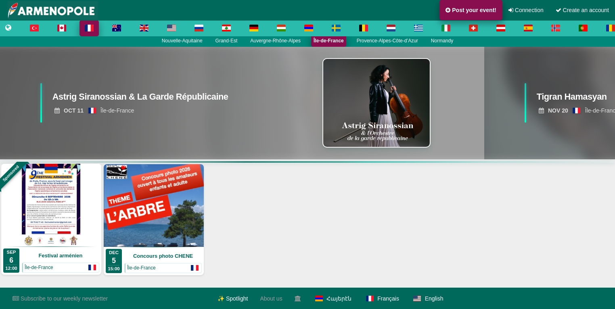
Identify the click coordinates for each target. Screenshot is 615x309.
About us (271, 298)
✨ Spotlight (233, 298)
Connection (526, 10)
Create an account (582, 10)
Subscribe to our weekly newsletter (60, 298)
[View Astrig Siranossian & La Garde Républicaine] (141, 99)
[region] (307, 102)
